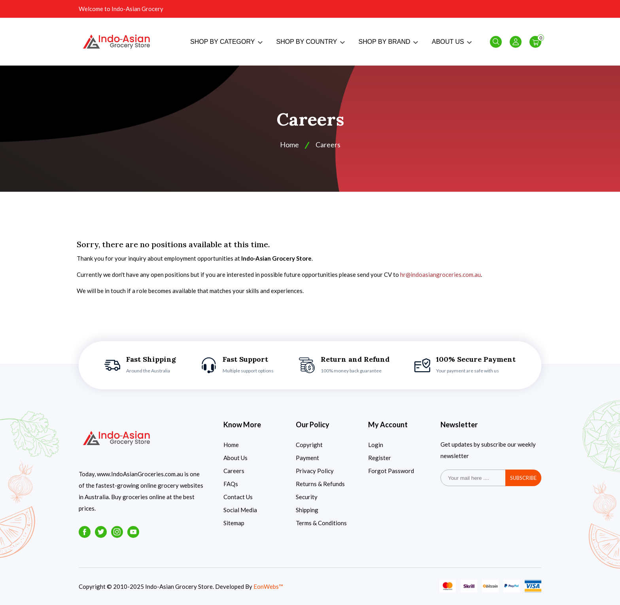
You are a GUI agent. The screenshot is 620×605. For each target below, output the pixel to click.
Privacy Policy (315, 470)
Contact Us (238, 496)
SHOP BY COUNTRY (310, 41)
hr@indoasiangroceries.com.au (440, 274)
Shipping (307, 509)
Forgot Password (391, 470)
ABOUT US (452, 41)
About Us (235, 457)
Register (379, 457)
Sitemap (233, 522)
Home (289, 144)
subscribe (523, 478)
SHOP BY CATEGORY (226, 41)
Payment (307, 457)
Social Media (240, 509)
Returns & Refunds (320, 483)
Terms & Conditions (321, 522)
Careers (233, 470)
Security (307, 496)
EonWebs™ (268, 586)
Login (375, 444)
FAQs (230, 483)
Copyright (309, 444)
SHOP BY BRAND (388, 41)
